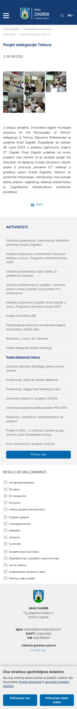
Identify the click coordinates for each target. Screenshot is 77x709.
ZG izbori (14, 489)
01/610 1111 (38, 650)
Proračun (15, 502)
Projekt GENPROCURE (21, 316)
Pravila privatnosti (30, 682)
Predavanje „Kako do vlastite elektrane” (32, 380)
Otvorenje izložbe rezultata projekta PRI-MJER (36, 407)
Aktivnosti (9, 34)
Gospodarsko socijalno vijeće (27, 571)
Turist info (15, 543)
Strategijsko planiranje (37, 29)
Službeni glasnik (19, 517)
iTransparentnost (19, 523)
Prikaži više (38, 454)
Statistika (14, 530)
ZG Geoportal (17, 496)
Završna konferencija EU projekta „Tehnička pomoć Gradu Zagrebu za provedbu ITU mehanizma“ (35, 289)
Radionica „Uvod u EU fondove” (27, 338)
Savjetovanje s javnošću (24, 551)
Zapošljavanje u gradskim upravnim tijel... (34, 558)
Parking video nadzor (22, 578)
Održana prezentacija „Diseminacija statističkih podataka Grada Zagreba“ (37, 242)
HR (71, 15)
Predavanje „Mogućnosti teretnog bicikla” (33, 389)
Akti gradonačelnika (21, 482)
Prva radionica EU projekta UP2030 (30, 444)
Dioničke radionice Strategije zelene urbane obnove (35, 368)
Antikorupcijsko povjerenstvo (27, 509)
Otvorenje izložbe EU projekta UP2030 (32, 398)
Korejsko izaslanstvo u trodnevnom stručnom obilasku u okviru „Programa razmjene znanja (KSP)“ (36, 258)
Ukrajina (14, 537)
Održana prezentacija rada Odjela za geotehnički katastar (31, 273)
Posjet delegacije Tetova (23, 357)
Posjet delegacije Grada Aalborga (29, 348)
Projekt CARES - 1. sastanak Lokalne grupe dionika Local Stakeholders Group (35, 432)
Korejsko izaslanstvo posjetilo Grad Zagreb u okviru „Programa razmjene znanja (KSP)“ (36, 304)
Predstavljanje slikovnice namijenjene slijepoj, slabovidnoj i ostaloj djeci (36, 327)
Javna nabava (18, 565)
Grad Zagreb (11, 29)
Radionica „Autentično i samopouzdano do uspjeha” (34, 419)
